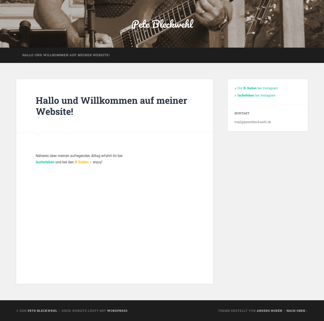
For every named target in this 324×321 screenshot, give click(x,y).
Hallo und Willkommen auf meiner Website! (66, 55)
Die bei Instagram (258, 88)
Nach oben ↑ (297, 310)
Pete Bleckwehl (162, 24)
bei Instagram (257, 95)
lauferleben (45, 162)
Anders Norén (269, 310)
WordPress (117, 310)
